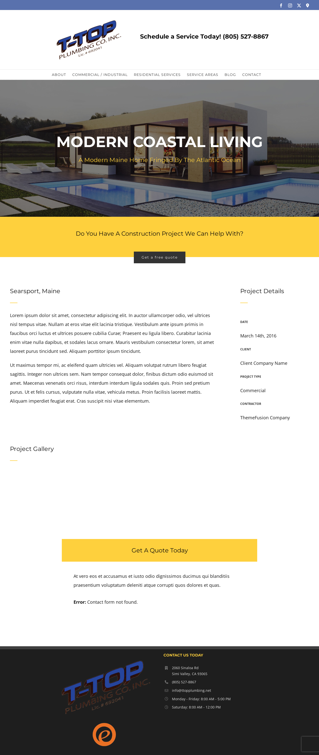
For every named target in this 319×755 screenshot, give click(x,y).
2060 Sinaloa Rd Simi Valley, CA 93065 (189, 670)
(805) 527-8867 (184, 682)
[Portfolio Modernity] (159, 148)
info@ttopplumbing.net (191, 690)
